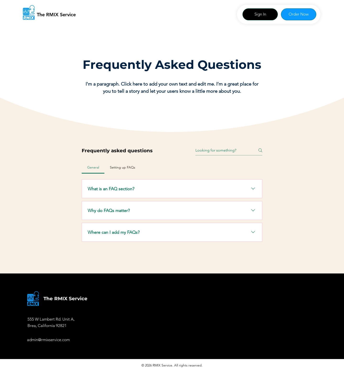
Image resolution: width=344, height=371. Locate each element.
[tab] (93, 167)
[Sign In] (260, 14)
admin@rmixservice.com (48, 339)
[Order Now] (298, 14)
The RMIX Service (56, 14)
